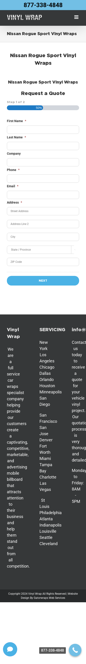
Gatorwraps (41, 598)
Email (12, 186)
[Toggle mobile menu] (76, 17)
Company (14, 153)
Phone (13, 170)
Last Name (16, 137)
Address (14, 202)
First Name (16, 121)
